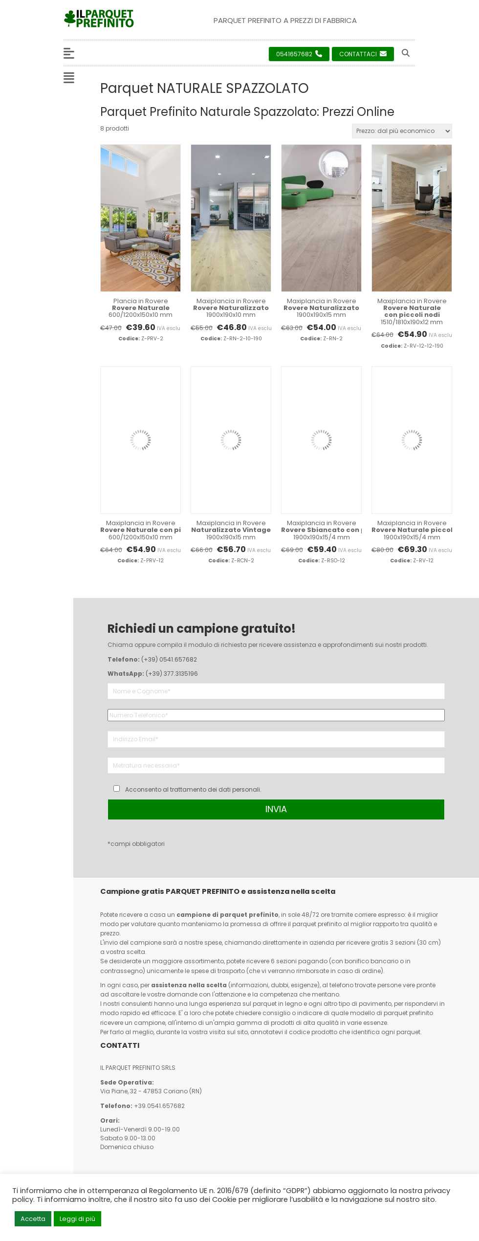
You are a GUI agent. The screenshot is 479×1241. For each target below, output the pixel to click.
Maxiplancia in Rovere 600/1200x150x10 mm (140, 530)
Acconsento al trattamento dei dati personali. (193, 789)
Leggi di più (77, 1218)
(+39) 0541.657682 (169, 659)
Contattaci (363, 54)
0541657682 (299, 54)
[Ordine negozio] (402, 131)
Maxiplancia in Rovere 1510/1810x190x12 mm (411, 311)
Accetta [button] (33, 1218)
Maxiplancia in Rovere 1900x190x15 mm (321, 308)
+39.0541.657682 (159, 1106)
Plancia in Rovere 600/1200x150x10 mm (140, 308)
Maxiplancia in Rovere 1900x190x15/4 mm (321, 530)
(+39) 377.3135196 (172, 673)
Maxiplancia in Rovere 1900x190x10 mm (231, 308)
